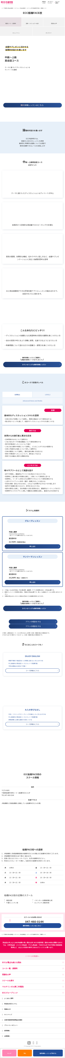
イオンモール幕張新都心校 (43, 900)
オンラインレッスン (49, 2)
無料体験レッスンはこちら (32, 926)
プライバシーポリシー (11, 1025)
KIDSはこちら (43, 2)
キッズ (11, 1052)
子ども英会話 (32, 945)
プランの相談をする (40, 621)
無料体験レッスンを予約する (48, 1053)
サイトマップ (8, 1014)
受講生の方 (7, 1009)
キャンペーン (16, 33)
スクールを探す (56, 2)
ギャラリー (49, 33)
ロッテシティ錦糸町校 (41, 903)
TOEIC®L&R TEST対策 (47, 945)
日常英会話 (11, 945)
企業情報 (7, 1036)
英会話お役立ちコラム (10, 1004)
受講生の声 (54, 23)
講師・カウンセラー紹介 (32, 23)
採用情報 (7, 1030)
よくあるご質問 (8, 998)
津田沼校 (9, 900)
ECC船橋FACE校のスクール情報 (32, 776)
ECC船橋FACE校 (32, 13)
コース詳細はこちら (42, 670)
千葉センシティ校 (12, 903)
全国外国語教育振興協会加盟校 (13, 1020)
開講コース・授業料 (10, 23)
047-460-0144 (9, 795)
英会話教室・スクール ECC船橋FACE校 (29, 8)
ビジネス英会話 (21, 945)
